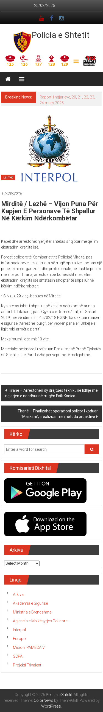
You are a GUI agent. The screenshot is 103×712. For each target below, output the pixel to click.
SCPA (18, 656)
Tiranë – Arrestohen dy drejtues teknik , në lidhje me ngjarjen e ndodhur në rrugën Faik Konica (51, 393)
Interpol (19, 630)
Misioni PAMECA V (29, 647)
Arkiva (18, 594)
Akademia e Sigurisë (30, 603)
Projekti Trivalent (27, 665)
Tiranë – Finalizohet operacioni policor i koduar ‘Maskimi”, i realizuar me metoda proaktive (58, 414)
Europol (20, 638)
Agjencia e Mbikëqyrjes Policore (40, 621)
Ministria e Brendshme (32, 612)
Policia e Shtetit (61, 35)
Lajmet (8, 177)
